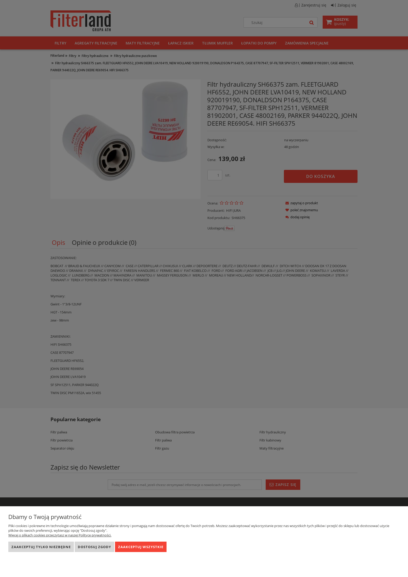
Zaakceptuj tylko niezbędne (41, 546)
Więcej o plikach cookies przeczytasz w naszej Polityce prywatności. (59, 535)
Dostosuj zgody (94, 546)
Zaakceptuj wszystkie (140, 546)
